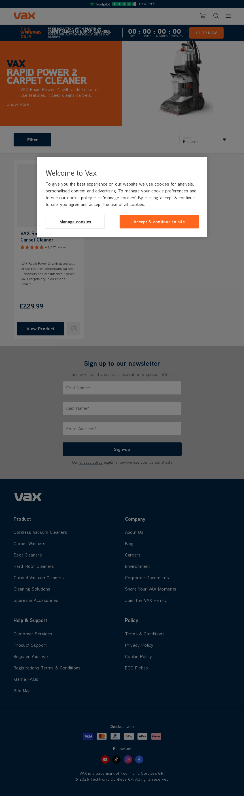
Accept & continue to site (159, 221)
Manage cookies (75, 221)
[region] (122, 197)
